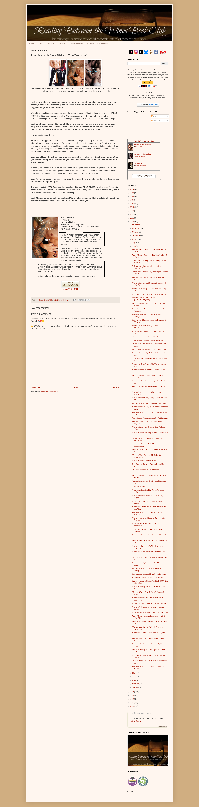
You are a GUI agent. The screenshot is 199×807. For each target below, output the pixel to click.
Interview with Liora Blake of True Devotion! (148, 337)
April (134, 677)
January (135, 687)
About (41, 43)
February (135, 684)
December (136, 225)
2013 (132, 695)
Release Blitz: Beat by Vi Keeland (144, 461)
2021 (132, 200)
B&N (75, 289)
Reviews (61, 43)
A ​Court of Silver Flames (143, 144)
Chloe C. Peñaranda (140, 156)
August (135, 239)
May (134, 673)
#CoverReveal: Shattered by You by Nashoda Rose (150, 612)
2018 (132, 211)
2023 (132, 193)
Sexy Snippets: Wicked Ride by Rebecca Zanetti (149, 294)
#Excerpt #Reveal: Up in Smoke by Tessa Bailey (149, 403)
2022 (132, 196)
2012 (132, 699)
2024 (132, 189)
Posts (154, 116)
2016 (132, 218)
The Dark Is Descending (142, 154)
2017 (132, 214)
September (136, 235)
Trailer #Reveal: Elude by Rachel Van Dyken (148, 340)
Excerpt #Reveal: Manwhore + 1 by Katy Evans (149, 349)
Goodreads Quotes (162, 726)
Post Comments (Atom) (49, 392)
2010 (132, 706)
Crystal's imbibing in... (144, 141)
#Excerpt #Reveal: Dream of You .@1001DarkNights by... (143, 299)
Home (31, 43)
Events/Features (76, 43)
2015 (132, 222)
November (136, 228)
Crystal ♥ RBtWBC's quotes (140, 713)
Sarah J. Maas (138, 146)
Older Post (115, 387)
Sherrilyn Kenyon (135, 721)
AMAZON (67, 289)
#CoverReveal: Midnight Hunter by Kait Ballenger (150, 418)
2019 (132, 207)
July (134, 243)
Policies (51, 43)
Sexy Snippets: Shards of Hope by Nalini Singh (149, 574)
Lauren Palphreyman (140, 165)
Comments (156, 121)
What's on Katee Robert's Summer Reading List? (149, 603)
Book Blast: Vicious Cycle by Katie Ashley (147, 578)
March (134, 680)
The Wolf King (139, 163)
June (134, 246)
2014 (132, 692)
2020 (132, 204)
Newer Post (36, 387)
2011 (132, 703)
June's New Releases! (139, 487)
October (135, 232)
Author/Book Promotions (97, 43)
